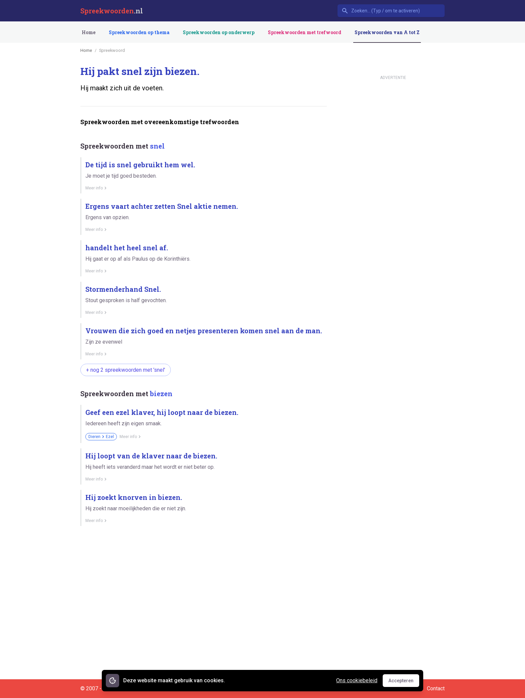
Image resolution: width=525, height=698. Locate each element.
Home (88, 32)
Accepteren (403, 682)
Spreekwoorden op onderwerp (218, 32)
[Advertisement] (202, 554)
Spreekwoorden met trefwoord (304, 32)
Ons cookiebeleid (356, 680)
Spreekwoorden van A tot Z (387, 32)
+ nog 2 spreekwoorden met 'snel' (125, 370)
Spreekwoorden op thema (139, 32)
